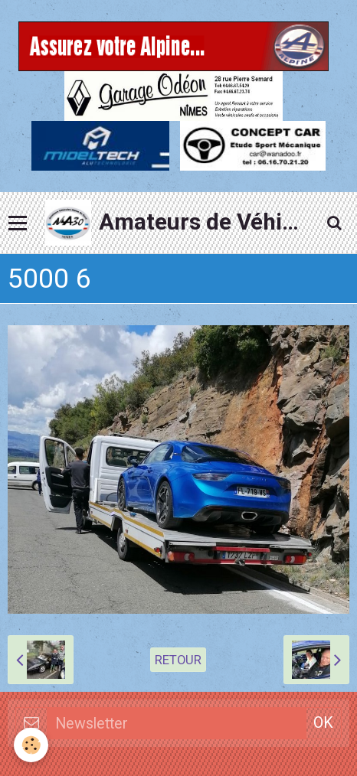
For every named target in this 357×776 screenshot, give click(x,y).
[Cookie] (31, 745)
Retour (178, 659)
